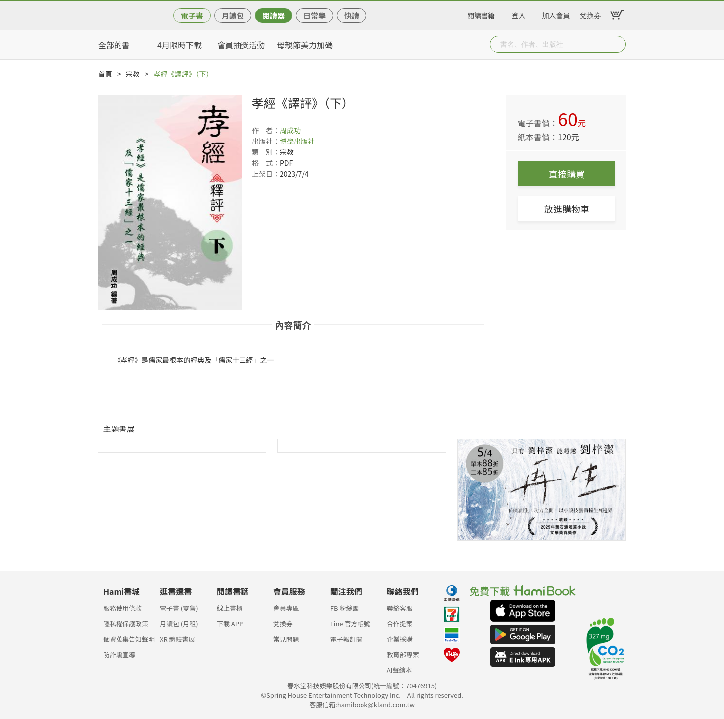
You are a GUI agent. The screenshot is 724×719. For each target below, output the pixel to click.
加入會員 (556, 13)
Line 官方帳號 (350, 623)
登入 (519, 13)
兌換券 (590, 13)
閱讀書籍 (481, 13)
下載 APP (230, 623)
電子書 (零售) (179, 608)
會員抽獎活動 (241, 45)
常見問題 (286, 639)
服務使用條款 (122, 608)
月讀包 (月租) (179, 623)
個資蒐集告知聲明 (129, 639)
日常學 (314, 15)
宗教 (133, 74)
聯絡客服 (400, 608)
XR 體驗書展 (177, 639)
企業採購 (400, 639)
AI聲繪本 (399, 670)
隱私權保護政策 (125, 623)
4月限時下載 (179, 45)
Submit (617, 44)
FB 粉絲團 (344, 608)
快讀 (351, 15)
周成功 (290, 130)
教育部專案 (403, 654)
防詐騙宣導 (119, 654)
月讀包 (233, 15)
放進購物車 (566, 208)
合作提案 (400, 623)
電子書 (192, 15)
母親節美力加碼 (305, 45)
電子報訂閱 (346, 639)
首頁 (105, 74)
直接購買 (567, 173)
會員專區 (286, 608)
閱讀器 (273, 15)
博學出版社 (297, 141)
